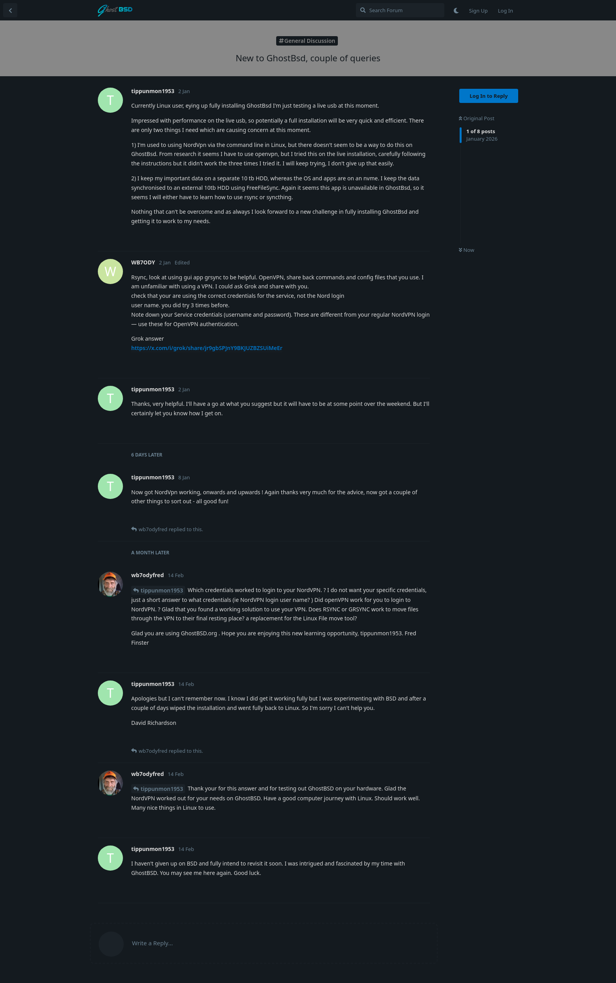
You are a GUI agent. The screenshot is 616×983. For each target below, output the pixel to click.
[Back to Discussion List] (10, 10)
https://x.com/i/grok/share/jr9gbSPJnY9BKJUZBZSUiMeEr (206, 348)
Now (466, 249)
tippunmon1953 (162, 590)
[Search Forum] (400, 10)
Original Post (476, 118)
